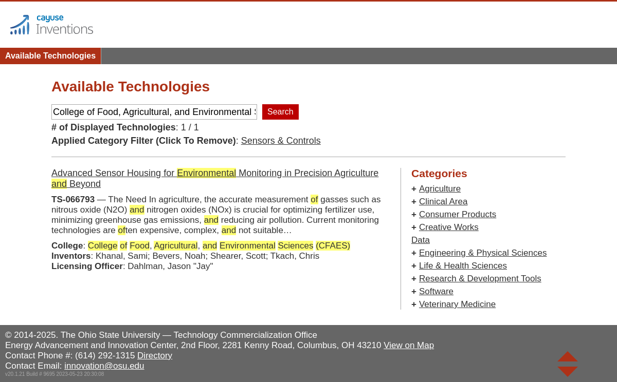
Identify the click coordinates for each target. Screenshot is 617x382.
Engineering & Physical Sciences (483, 253)
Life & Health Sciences (463, 266)
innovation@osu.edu (104, 366)
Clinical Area (443, 201)
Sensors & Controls (281, 141)
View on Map (409, 345)
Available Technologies (50, 55)
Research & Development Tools (480, 278)
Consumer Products (457, 214)
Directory (154, 355)
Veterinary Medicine (457, 304)
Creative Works (449, 227)
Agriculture (440, 189)
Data (420, 240)
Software (436, 291)
